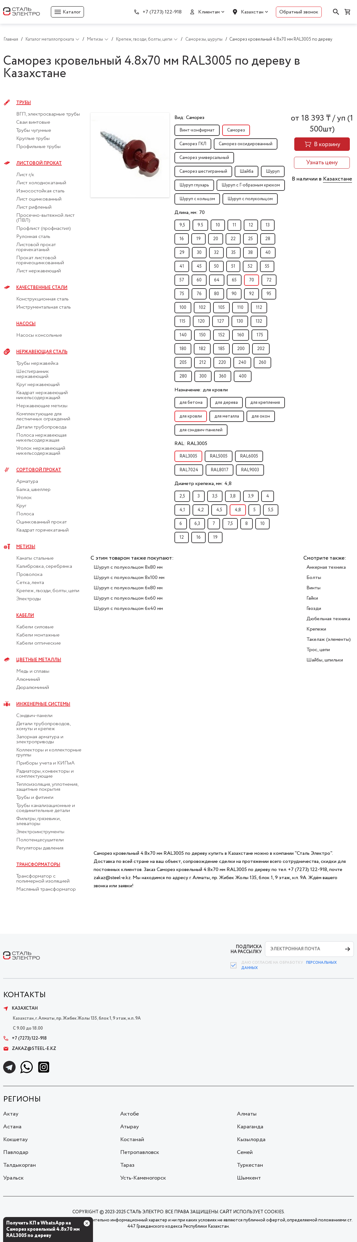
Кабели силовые (35, 627)
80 (216, 294)
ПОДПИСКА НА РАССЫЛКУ (246, 949)
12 (251, 225)
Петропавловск (139, 1152)
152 (221, 335)
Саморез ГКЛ (192, 144)
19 (198, 239)
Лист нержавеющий (38, 271)
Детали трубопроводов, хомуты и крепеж (43, 726)
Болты (313, 577)
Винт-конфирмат (197, 130)
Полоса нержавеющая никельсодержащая (41, 438)
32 (216, 253)
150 (202, 335)
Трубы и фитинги (34, 797)
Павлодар (15, 1152)
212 (202, 362)
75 (181, 294)
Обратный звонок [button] (298, 12)
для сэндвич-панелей (201, 430)
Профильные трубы (38, 146)
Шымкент (249, 1178)
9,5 (182, 225)
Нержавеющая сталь (41, 352)
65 (234, 280)
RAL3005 (188, 456)
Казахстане (337, 179)
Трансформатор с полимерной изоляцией (43, 879)
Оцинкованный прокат (41, 522)
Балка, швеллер (33, 489)
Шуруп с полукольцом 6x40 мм (128, 608)
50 (216, 266)
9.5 (200, 225)
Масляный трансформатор (46, 889)
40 (268, 253)
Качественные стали (41, 288)
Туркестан (250, 1165)
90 (234, 294)
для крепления (265, 402)
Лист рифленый (33, 207)
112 (259, 307)
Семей (245, 1152)
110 (240, 307)
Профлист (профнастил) (43, 228)
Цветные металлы (38, 660)
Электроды (28, 598)
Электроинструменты (40, 831)
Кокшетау (15, 1140)
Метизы (25, 547)
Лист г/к (25, 174)
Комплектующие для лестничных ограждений (43, 417)
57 (181, 280)
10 (218, 225)
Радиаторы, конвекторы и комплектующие (45, 774)
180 (182, 349)
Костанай (132, 1140)
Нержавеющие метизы (41, 405)
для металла (226, 416)
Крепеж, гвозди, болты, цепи (47, 590)
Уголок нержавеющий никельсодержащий (40, 451)
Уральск (13, 1178)
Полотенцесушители (40, 840)
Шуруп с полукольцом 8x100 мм (129, 577)
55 (267, 266)
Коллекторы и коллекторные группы (48, 753)
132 (259, 321)
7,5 (230, 524)
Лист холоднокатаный (41, 183)
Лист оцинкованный (38, 199)
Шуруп (273, 171)
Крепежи (316, 629)
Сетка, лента (30, 582)
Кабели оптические (38, 643)
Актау (10, 1114)
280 (183, 376)
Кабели (25, 615)
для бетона (191, 402)
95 (269, 294)
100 (182, 307)
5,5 (270, 510)
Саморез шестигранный (203, 171)
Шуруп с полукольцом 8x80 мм (128, 567)
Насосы (26, 324)
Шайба (246, 171)
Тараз (127, 1165)
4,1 (182, 510)
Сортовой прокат (38, 470)
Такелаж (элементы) (328, 639)
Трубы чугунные (33, 130)
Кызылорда (251, 1140)
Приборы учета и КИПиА (45, 763)
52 (250, 266)
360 (222, 376)
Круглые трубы (33, 138)
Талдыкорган (19, 1165)
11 (234, 225)
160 (240, 335)
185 (221, 349)
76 (199, 294)
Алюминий (28, 679)
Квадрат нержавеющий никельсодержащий (42, 395)
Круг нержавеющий (38, 384)
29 (181, 253)
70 (251, 280)
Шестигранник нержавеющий (32, 374)
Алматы (247, 1114)
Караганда (250, 1127)
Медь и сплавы (32, 671)
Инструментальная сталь (43, 307)
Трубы (23, 103)
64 (216, 280)
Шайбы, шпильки (324, 660)
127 (220, 321)
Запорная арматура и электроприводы (39, 740)
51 (233, 266)
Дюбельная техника (328, 618)
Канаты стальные (35, 558)
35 (233, 253)
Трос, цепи (318, 649)
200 (241, 349)
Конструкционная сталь (42, 299)
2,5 (182, 496)
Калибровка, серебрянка (44, 566)
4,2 (201, 510)
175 (260, 335)
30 (199, 253)
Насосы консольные (39, 335)
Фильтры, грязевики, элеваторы (38, 821)
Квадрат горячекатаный (42, 530)
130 (240, 321)
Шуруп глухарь (194, 185)
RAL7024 (188, 470)
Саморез (236, 130)
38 (250, 253)
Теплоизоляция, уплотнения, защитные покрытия (47, 787)
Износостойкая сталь (40, 191)
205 (183, 362)
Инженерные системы (43, 704)
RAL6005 (249, 456)
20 (215, 239)
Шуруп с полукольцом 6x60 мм (128, 598)
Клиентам (209, 12)
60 (199, 280)
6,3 (197, 524)
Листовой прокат (39, 163)
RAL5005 (218, 456)
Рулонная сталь (33, 236)
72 (269, 280)
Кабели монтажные (38, 635)
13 (268, 225)
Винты (313, 587)
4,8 (238, 510)
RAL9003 (250, 470)
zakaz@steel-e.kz (29, 1048)
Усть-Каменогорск (143, 1178)
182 (202, 349)
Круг (21, 505)
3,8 (233, 496)
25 (250, 239)
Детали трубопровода (41, 427)
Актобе (129, 1114)
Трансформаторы (38, 865)
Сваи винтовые (33, 122)
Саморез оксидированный (245, 144)
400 (243, 376)
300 (203, 376)
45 (199, 266)
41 (181, 266)
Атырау (129, 1127)
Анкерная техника (326, 567)
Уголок (24, 497)
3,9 (251, 496)
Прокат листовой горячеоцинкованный (40, 260)
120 (201, 321)
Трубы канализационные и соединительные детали (45, 808)
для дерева (226, 402)
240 (242, 362)
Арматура (27, 481)
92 (251, 294)
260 (262, 362)
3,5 (215, 496)
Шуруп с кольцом (197, 199)
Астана (12, 1127)
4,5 (219, 510)
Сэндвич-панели (34, 715)
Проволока (29, 574)
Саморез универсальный (204, 158)
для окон (261, 416)
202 (261, 349)
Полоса (25, 514)
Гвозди (313, 608)
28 (267, 239)
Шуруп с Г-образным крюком (251, 185)
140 (183, 335)
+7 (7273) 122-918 (162, 12)
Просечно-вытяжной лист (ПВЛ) (45, 218)
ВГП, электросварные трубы (48, 114)
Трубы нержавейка (37, 363)
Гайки (312, 598)
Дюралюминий (32, 687)
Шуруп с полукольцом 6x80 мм (128, 587)
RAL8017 (219, 470)
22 (233, 239)
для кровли (190, 416)
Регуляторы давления (39, 848)
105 (221, 307)
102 (202, 307)
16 (181, 239)
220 (222, 362)
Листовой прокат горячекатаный (36, 247)
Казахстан (252, 12)
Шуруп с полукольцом (250, 199)
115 (182, 321)
